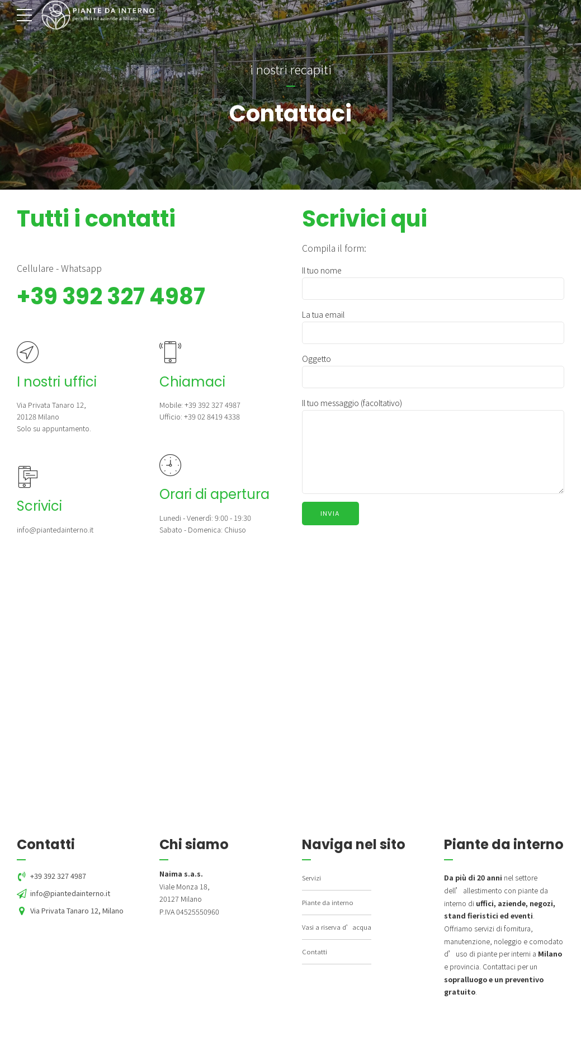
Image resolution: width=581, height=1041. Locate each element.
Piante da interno (327, 902)
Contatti (314, 951)
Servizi (311, 877)
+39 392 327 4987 (111, 296)
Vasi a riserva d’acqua (336, 926)
